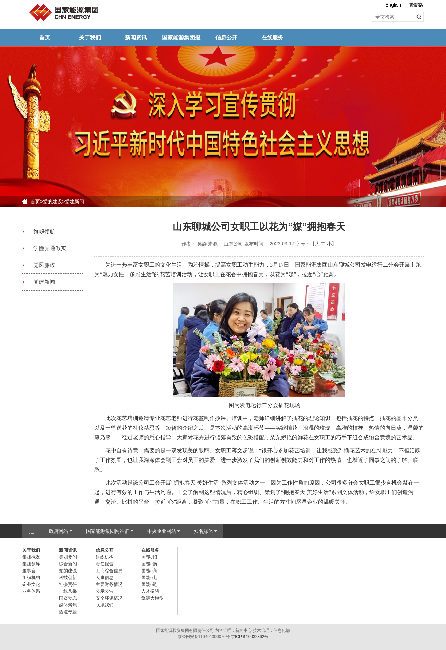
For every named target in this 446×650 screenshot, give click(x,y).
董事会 (29, 570)
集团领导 (31, 563)
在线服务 (272, 37)
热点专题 (68, 611)
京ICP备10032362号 (249, 636)
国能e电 (149, 577)
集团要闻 (68, 557)
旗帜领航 (44, 231)
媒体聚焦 (68, 605)
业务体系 (31, 591)
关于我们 (90, 37)
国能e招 (149, 557)
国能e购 (149, 563)
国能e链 (149, 584)
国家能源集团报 (181, 37)
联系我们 (105, 605)
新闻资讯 (136, 37)
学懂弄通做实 (49, 248)
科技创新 (68, 577)
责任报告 (105, 563)
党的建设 (52, 201)
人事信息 (105, 577)
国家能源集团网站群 (107, 531)
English (393, 5)
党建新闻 (74, 201)
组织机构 (31, 577)
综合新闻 (68, 563)
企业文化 (31, 584)
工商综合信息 (109, 570)
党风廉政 (44, 265)
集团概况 (31, 557)
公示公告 (105, 591)
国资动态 (68, 598)
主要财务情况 (109, 584)
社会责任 (68, 584)
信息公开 (226, 37)
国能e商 (149, 570)
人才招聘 (150, 591)
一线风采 (68, 591)
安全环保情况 (109, 598)
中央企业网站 (161, 531)
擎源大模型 (152, 598)
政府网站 (58, 531)
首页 (44, 37)
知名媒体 (203, 531)
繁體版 (416, 5)
